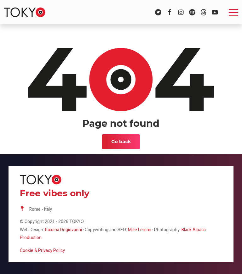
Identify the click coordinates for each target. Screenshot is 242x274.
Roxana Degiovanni (63, 229)
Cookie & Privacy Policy (42, 250)
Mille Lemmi (139, 229)
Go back (121, 141)
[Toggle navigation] (233, 12)
